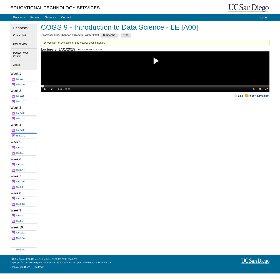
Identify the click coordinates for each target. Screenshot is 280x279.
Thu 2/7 (26, 153)
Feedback (38, 267)
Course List (19, 35)
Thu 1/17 (26, 101)
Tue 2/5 (26, 147)
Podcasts (19, 17)
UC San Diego (248, 8)
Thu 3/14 (26, 238)
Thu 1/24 (26, 118)
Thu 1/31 (26, 136)
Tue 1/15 (26, 96)
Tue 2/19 (26, 182)
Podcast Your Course (20, 54)
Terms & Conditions (20, 267)
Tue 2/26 (26, 198)
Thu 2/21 (26, 187)
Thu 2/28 (26, 204)
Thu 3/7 (26, 221)
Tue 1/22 (26, 113)
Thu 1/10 (26, 84)
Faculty (35, 17)
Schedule (20, 249)
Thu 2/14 (26, 170)
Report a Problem (258, 95)
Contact (66, 17)
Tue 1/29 (26, 130)
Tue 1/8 (26, 79)
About (16, 64)
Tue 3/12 (26, 233)
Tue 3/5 (26, 215)
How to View (20, 44)
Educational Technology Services (55, 7)
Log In (263, 17)
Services (50, 17)
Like (240, 95)
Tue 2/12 (26, 164)
